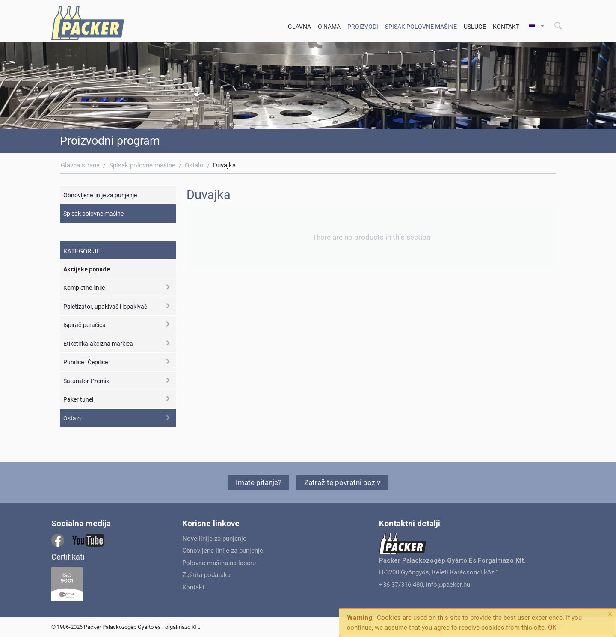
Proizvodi (362, 26)
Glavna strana (80, 165)
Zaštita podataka (206, 575)
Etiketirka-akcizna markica (98, 343)
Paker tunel (78, 399)
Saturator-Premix (86, 381)
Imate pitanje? (258, 482)
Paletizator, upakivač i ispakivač (105, 306)
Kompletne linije (84, 287)
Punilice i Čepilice (85, 362)
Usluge (475, 26)
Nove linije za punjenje (214, 538)
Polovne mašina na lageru (219, 563)
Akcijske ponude (86, 269)
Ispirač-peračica (84, 324)
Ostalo (194, 165)
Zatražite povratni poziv (342, 482)
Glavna (299, 26)
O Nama (329, 26)
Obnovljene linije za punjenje (100, 195)
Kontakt (506, 26)
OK (552, 627)
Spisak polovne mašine (421, 26)
